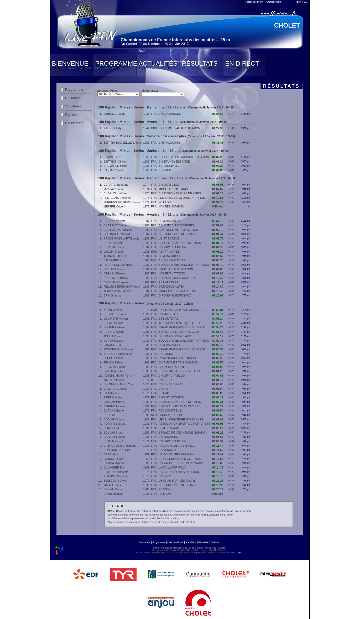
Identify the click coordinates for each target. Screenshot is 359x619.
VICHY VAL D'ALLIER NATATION (179, 128)
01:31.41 (217, 142)
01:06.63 (217, 415)
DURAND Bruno (113, 410)
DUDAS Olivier (112, 243)
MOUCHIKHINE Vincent (118, 349)
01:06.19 (217, 397)
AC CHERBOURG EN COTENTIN (180, 458)
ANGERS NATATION (172, 260)
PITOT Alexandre (114, 247)
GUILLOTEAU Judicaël (117, 229)
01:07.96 (217, 423)
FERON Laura (112, 428)
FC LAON (165, 202)
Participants (74, 115)
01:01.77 (217, 243)
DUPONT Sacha (113, 340)
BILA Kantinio (111, 393)
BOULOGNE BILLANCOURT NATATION (184, 157)
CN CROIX (165, 380)
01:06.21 (217, 401)
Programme (74, 89)
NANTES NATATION (171, 206)
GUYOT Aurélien (113, 371)
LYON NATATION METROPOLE (179, 358)
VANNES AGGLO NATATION (177, 291)
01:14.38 (217, 467)
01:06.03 (217, 184)
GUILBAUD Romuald (116, 234)
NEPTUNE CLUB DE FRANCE (178, 234)
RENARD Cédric (113, 331)
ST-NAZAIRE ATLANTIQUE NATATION (183, 432)
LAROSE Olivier (113, 458)
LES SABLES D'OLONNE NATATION (182, 197)
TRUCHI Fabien (113, 362)
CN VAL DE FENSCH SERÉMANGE (181, 463)
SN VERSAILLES (169, 449)
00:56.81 (217, 309)
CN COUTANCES (170, 113)
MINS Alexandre (113, 189)
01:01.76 (217, 238)
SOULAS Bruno (113, 432)
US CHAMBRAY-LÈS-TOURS (177, 480)
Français (302, 2)
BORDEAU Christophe (117, 353)
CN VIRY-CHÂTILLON (172, 247)
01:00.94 (217, 349)
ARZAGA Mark (112, 309)
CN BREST (166, 476)
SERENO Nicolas (114, 406)
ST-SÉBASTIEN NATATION (176, 269)
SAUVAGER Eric (113, 260)
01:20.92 (217, 295)
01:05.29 (217, 251)
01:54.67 (217, 113)
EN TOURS (166, 353)
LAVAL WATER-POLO (172, 467)
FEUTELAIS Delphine (117, 197)
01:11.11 (217, 282)
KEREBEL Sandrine (115, 476)
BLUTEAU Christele (115, 472)
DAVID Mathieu (113, 493)
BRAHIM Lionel (113, 441)
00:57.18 (217, 220)
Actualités (190, 542)
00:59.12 (217, 336)
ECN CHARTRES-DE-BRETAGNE (180, 371)
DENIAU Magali (113, 489)
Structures (73, 106)
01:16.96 (217, 485)
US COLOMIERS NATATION (176, 454)
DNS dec (217, 206)
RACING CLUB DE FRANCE (177, 445)
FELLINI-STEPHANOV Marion (122, 286)
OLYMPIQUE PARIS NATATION (178, 362)
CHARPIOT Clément (116, 225)
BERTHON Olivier (114, 161)
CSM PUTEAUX (169, 428)
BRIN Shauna (112, 295)
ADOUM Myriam (113, 419)
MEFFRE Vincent (114, 206)
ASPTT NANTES (169, 251)
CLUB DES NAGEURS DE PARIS (180, 193)
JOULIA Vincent (113, 336)
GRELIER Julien (113, 269)
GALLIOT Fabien (113, 436)
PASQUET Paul (113, 344)
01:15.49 (217, 472)
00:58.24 (217, 318)
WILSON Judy (112, 128)
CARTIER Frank (113, 170)
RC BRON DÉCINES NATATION (179, 472)
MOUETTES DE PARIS (173, 189)
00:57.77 (217, 314)
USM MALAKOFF (170, 220)
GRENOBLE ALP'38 (171, 286)
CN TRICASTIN (168, 436)
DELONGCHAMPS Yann (118, 384)
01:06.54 (217, 410)
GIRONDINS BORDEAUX (175, 295)
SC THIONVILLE (169, 165)
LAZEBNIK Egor (113, 251)
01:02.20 (217, 157)
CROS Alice (110, 454)
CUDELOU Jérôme (115, 193)
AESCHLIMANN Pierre (117, 375)
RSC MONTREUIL (170, 410)
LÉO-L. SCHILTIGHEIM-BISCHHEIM (181, 419)
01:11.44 (217, 445)
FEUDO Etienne (113, 358)
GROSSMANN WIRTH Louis (121, 238)
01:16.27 (217, 480)
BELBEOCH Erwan (115, 480)
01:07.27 (217, 165)
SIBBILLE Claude (114, 113)
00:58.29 (217, 327)
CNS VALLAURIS (169, 142)
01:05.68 (217, 393)
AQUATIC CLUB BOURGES (176, 225)
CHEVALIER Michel (115, 165)
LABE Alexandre (113, 401)
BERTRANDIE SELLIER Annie (122, 142)
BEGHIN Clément (114, 273)
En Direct (215, 542)
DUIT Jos (109, 415)
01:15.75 (217, 476)
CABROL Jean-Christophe (119, 445)
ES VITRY (165, 489)
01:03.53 (217, 362)
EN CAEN (165, 170)
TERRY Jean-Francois (117, 291)
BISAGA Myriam (113, 463)
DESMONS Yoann (114, 366)
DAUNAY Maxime (114, 220)
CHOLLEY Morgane (115, 282)
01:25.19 (217, 489)
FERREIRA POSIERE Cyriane (122, 202)
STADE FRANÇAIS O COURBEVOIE (182, 327)
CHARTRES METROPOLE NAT (179, 229)
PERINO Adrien (113, 397)
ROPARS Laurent (114, 423)
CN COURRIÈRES (170, 384)
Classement (74, 123)
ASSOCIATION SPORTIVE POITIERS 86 (184, 423)
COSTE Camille (113, 323)
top (239, 552)
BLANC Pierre (112, 157)
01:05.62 (217, 256)
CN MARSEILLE (169, 184)
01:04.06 (217, 366)
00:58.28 (217, 323)
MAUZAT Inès (112, 485)
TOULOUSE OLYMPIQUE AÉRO (179, 323)
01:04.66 (217, 375)
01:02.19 (217, 353)
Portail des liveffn (254, 2)
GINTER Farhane (114, 327)
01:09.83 (217, 170)
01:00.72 (217, 229)
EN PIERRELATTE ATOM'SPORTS (181, 309)
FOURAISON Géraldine (118, 264)
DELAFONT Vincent (115, 318)
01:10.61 (217, 197)
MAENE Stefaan (113, 380)
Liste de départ (175, 542)
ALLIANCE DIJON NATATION (177, 277)
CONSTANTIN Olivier (116, 449)
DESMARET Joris (114, 314)
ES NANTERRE (169, 282)
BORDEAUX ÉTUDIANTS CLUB (179, 331)
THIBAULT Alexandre (116, 256)
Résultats (72, 98)
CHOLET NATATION (171, 397)
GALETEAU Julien (115, 388)
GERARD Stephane (115, 184)
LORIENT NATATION (172, 273)
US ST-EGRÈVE (169, 238)
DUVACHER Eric (113, 467)
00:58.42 (217, 331)
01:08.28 (217, 432)
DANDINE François (115, 277)
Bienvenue (144, 542)
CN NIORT (165, 388)
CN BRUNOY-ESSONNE (174, 161)
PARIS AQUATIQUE (171, 415)
